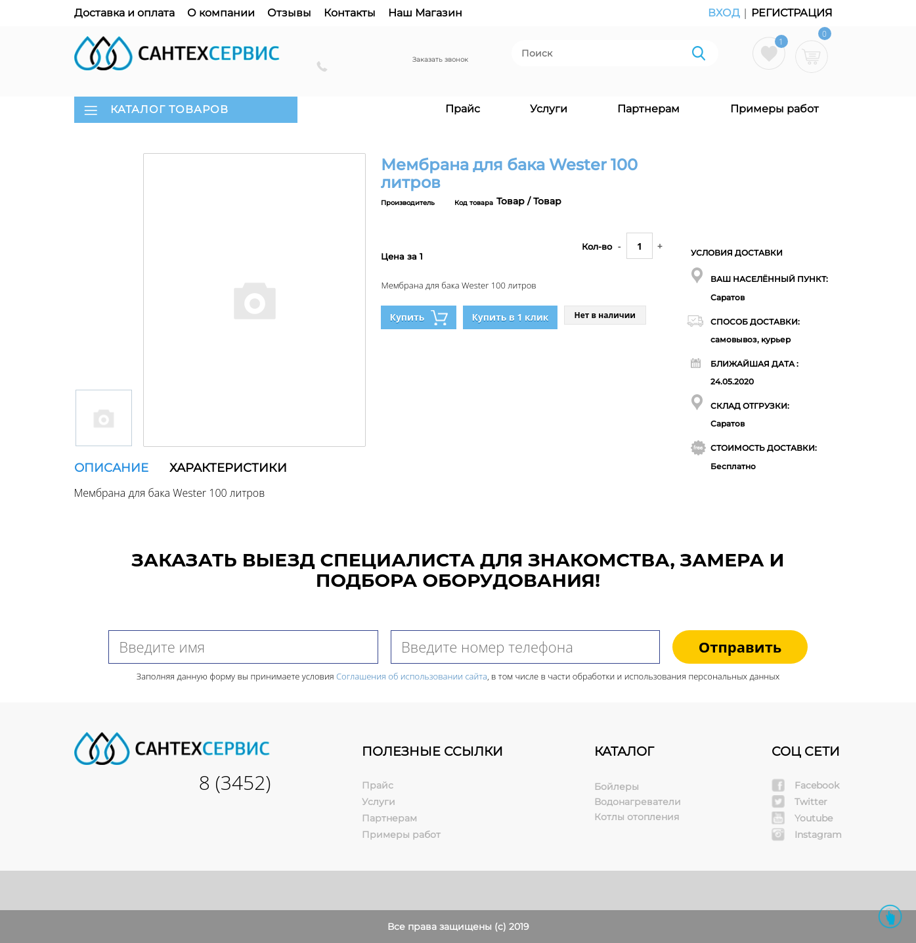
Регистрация (792, 13)
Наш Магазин (425, 13)
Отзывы (289, 13)
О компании (221, 13)
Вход (725, 13)
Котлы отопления (636, 817)
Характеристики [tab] (228, 468)
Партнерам (648, 109)
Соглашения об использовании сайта (411, 676)
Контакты (350, 13)
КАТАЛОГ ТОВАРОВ (169, 109)
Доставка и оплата (124, 13)
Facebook (817, 785)
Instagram (818, 834)
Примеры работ (774, 109)
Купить (418, 317)
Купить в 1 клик (509, 317)
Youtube (814, 818)
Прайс (462, 109)
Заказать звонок (440, 59)
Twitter (811, 802)
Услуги (548, 109)
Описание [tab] (111, 468)
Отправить (740, 646)
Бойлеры (616, 787)
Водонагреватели (637, 802)
